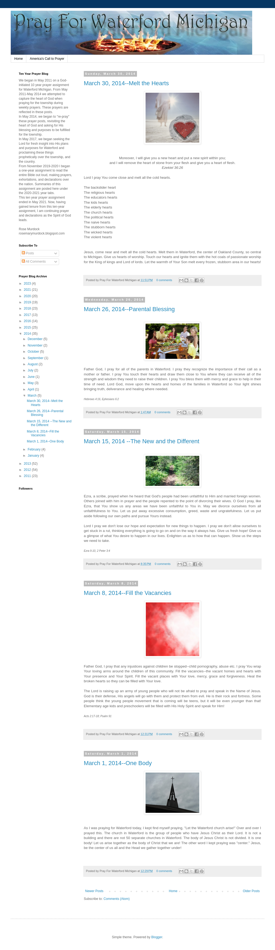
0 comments (164, 280)
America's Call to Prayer (47, 59)
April (31, 389)
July (31, 370)
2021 (28, 290)
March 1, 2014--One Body (118, 763)
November (36, 345)
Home (18, 59)
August (33, 364)
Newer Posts (94, 891)
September (36, 358)
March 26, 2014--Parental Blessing (129, 309)
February (34, 449)
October (34, 351)
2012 (28, 470)
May (31, 383)
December (36, 339)
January (34, 455)
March (33, 395)
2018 (28, 308)
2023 (28, 283)
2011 (28, 476)
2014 (28, 334)
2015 (28, 327)
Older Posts (251, 891)
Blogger (156, 937)
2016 (28, 321)
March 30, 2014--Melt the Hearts (126, 83)
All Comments (34, 261)
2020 (28, 296)
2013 (28, 463)
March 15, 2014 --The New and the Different (141, 441)
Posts (28, 253)
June (31, 377)
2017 (28, 315)
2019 (28, 302)
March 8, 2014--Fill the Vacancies (127, 593)
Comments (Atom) (116, 899)
